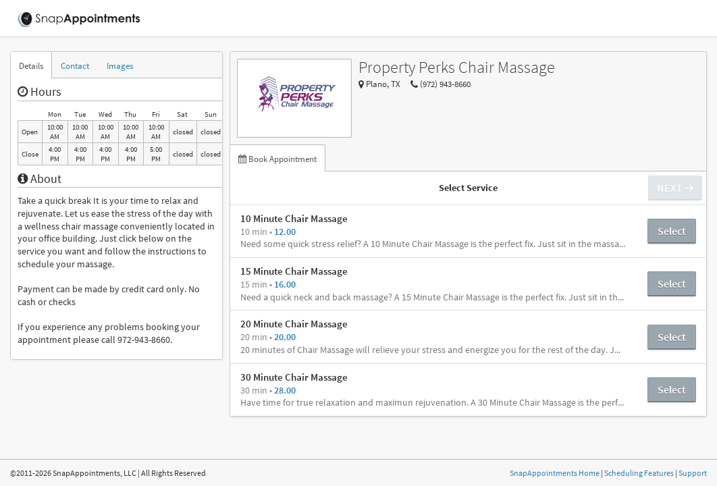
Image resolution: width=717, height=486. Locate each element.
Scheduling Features (639, 473)
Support (693, 473)
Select (672, 231)
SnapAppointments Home (555, 473)
